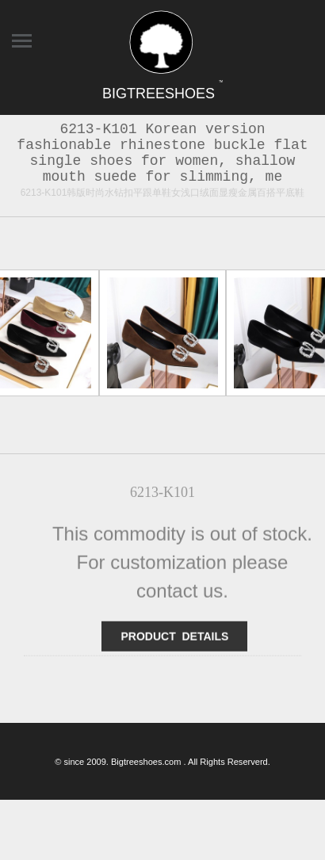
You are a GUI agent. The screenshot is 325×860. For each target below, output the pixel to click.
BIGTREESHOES (162, 93)
